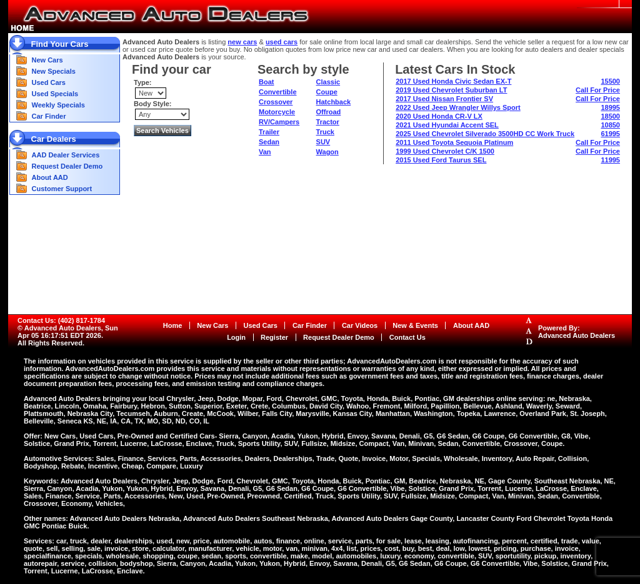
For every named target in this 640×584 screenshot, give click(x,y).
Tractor (327, 122)
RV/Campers (279, 122)
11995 (610, 160)
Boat (266, 82)
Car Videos (360, 325)
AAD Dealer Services (66, 155)
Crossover (275, 102)
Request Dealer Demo (67, 166)
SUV (323, 142)
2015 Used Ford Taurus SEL (441, 160)
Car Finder (49, 116)
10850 (610, 125)
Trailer (269, 132)
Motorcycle (277, 112)
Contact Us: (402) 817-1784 (61, 320)
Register (274, 337)
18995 (610, 107)
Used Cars (49, 82)
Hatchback (333, 102)
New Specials (54, 71)
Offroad (328, 112)
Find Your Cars (60, 44)
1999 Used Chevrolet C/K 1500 (445, 151)
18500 (610, 116)
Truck (325, 132)
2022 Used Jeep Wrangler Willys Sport (458, 107)
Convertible (278, 92)
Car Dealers (53, 139)
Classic (328, 82)
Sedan (269, 142)
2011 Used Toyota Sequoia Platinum (454, 142)
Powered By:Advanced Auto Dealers (576, 331)
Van (265, 152)
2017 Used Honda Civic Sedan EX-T (453, 81)
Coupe (327, 92)
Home (172, 325)
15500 (610, 81)
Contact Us (407, 337)
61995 (610, 133)
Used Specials (55, 93)
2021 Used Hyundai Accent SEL (447, 125)
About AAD (50, 177)
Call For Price (598, 90)
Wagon (327, 152)
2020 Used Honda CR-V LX (439, 116)
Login (236, 337)
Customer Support (62, 188)
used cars (282, 42)
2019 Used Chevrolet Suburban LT (451, 90)
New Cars (47, 60)
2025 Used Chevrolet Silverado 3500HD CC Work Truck (485, 133)
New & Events (415, 325)
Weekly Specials (58, 105)
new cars (242, 42)
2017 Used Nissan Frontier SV (444, 98)
